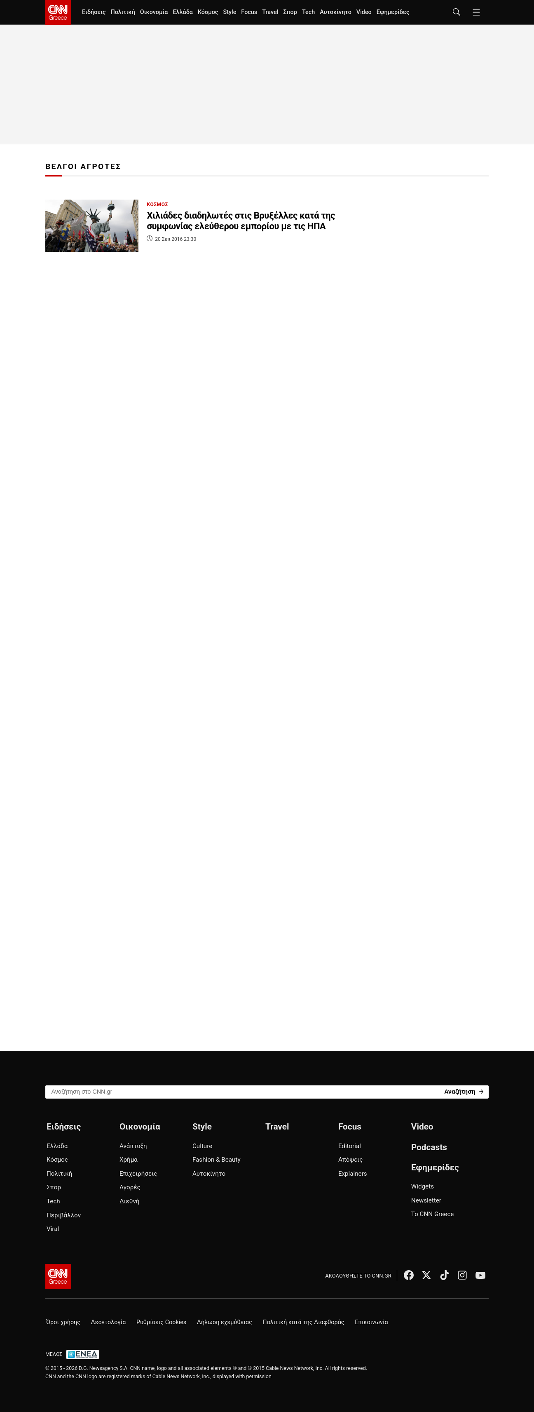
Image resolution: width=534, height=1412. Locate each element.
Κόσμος (208, 12)
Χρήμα (128, 1159)
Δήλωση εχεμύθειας (224, 1322)
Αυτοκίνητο (335, 12)
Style (229, 12)
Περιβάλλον (64, 1215)
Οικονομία (154, 12)
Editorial (349, 1146)
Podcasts (429, 1147)
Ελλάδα (182, 12)
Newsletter (426, 1200)
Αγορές (130, 1187)
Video (364, 12)
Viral (53, 1229)
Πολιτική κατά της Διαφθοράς (303, 1322)
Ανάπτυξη (133, 1146)
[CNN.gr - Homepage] (58, 12)
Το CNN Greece (432, 1214)
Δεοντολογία (108, 1322)
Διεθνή (129, 1201)
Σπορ (290, 12)
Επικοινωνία (371, 1322)
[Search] (464, 1091)
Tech (308, 12)
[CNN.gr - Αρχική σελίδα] (58, 1276)
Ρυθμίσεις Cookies (161, 1322)
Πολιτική (122, 12)
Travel (270, 12)
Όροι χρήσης (63, 1322)
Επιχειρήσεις (138, 1173)
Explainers (352, 1173)
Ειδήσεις (93, 12)
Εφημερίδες (393, 12)
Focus (249, 12)
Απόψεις (350, 1159)
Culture (202, 1146)
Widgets (422, 1186)
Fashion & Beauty (216, 1159)
